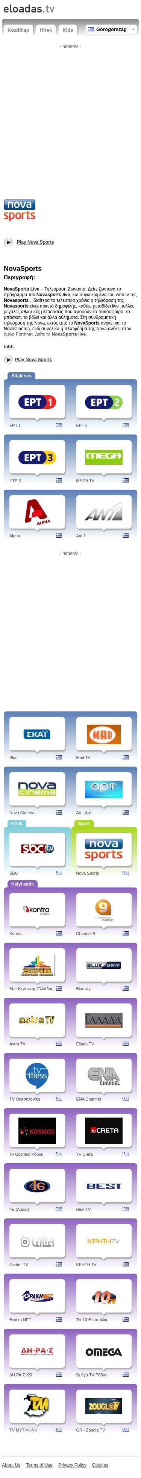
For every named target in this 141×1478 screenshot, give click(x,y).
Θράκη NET (20, 1319)
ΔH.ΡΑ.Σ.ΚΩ (20, 1375)
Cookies (100, 1465)
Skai (13, 757)
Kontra (15, 933)
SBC (13, 873)
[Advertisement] (70, 122)
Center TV (18, 1264)
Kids (67, 30)
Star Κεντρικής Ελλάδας (31, 988)
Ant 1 (81, 535)
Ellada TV (85, 1044)
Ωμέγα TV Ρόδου (92, 1375)
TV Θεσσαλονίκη (24, 1099)
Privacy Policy (72, 1465)
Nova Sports (87, 873)
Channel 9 (85, 933)
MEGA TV (85, 480)
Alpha (14, 535)
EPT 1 (15, 425)
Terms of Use (39, 1465)
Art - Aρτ (84, 812)
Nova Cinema (22, 812)
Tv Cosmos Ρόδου (26, 1154)
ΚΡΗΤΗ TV (86, 1264)
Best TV (83, 1209)
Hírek (46, 30)
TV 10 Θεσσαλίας (92, 1319)
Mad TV (83, 757)
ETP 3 (15, 480)
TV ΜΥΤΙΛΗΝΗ (23, 1430)
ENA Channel (88, 1099)
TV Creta (84, 1154)
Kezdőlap (18, 30)
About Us (11, 1465)
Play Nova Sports (33, 359)
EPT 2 (82, 425)
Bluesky (83, 988)
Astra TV (17, 1044)
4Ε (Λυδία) (19, 1209)
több (9, 346)
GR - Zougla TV (90, 1430)
